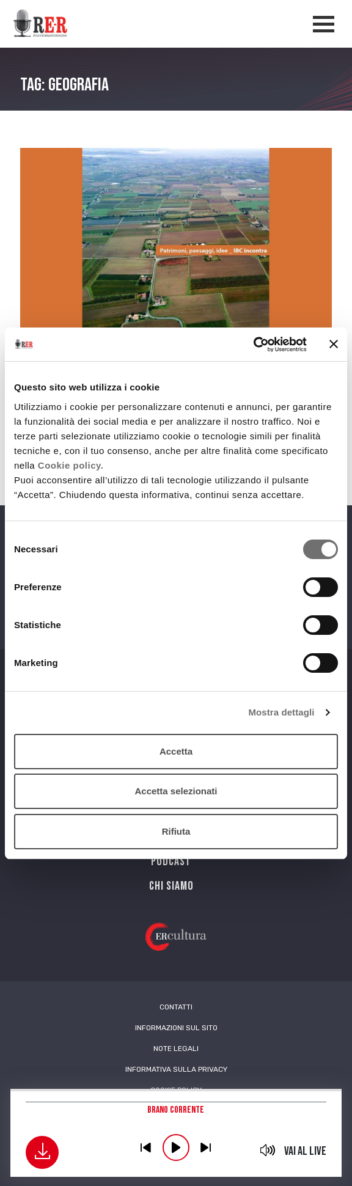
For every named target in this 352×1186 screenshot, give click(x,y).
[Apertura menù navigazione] (323, 24)
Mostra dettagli (281, 712)
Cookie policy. (71, 465)
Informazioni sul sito (176, 1027)
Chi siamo (171, 886)
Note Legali (176, 1048)
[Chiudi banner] (333, 344)
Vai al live (305, 1151)
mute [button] (268, 1150)
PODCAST (171, 861)
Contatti (176, 1007)
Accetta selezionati (175, 791)
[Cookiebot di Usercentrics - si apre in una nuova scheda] (253, 345)
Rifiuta (176, 831)
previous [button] (146, 1147)
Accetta (176, 751)
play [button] (176, 1147)
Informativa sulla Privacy (176, 1069)
